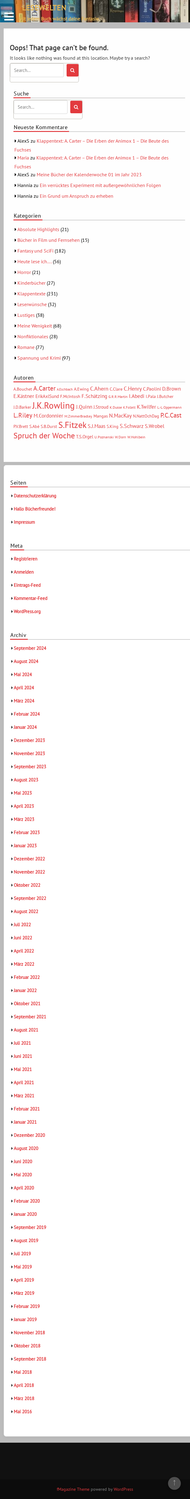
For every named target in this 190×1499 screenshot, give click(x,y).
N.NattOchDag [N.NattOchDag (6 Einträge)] (146, 416)
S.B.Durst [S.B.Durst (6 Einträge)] (49, 426)
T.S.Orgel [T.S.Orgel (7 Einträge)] (84, 437)
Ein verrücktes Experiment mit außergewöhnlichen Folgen (100, 185)
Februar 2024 (27, 714)
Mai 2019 (23, 1267)
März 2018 (24, 1398)
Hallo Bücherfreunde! (35, 509)
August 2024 (26, 661)
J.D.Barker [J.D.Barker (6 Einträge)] (22, 407)
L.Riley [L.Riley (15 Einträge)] (22, 415)
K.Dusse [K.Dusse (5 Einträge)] (116, 407)
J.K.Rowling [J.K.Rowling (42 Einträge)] (53, 405)
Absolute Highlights (38, 229)
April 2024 (24, 688)
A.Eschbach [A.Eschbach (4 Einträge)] (65, 389)
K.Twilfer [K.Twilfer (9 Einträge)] (146, 406)
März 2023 (24, 819)
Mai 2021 (23, 1069)
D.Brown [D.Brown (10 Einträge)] (171, 388)
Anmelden (24, 572)
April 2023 (24, 806)
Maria (23, 158)
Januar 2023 (25, 846)
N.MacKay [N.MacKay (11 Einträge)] (120, 415)
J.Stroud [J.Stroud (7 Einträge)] (100, 407)
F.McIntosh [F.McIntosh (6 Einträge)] (70, 396)
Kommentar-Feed (30, 598)
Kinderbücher (31, 283)
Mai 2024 (23, 674)
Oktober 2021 (27, 1003)
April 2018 (24, 1385)
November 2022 (29, 872)
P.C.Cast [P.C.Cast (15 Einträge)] (170, 415)
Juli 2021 (22, 1043)
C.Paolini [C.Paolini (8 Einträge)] (152, 389)
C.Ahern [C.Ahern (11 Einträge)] (99, 388)
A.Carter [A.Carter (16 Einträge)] (44, 388)
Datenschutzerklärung (35, 496)
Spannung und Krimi (39, 358)
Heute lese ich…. (34, 261)
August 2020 (26, 1148)
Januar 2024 (25, 727)
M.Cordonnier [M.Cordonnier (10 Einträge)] (48, 415)
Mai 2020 (23, 1175)
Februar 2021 (27, 1109)
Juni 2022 (23, 938)
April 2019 (24, 1280)
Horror (24, 272)
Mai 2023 (23, 793)
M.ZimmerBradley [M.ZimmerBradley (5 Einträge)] (78, 416)
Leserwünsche (32, 304)
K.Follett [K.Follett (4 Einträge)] (129, 407)
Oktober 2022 (27, 885)
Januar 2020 (25, 1214)
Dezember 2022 (29, 859)
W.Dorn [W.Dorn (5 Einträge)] (120, 437)
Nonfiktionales (32, 336)
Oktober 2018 (27, 1346)
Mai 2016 (23, 1412)
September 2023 (30, 767)
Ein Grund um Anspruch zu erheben (76, 196)
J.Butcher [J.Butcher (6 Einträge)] (165, 396)
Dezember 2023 (29, 740)
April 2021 (24, 1082)
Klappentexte (31, 293)
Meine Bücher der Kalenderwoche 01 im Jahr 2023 (89, 174)
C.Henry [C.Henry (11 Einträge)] (133, 388)
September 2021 (30, 1017)
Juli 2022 (22, 925)
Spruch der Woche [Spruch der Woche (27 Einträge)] (44, 435)
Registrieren (25, 559)
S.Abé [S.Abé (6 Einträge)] (34, 426)
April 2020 (24, 1188)
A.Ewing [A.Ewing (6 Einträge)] (81, 389)
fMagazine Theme (73, 1489)
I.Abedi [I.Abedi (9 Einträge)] (136, 396)
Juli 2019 (22, 1254)
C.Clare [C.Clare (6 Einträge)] (116, 389)
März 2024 (24, 701)
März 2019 (24, 1293)
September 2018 (30, 1359)
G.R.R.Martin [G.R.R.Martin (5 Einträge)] (118, 396)
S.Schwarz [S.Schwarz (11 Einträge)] (132, 425)
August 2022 (26, 911)
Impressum (24, 522)
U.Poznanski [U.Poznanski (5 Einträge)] (104, 437)
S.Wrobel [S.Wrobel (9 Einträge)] (154, 426)
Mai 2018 (23, 1372)
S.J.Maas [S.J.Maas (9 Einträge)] (96, 426)
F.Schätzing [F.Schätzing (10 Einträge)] (94, 395)
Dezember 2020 (29, 1135)
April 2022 (24, 951)
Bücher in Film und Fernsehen (48, 240)
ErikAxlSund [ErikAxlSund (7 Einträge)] (47, 396)
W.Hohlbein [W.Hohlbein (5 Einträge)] (136, 437)
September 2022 (30, 898)
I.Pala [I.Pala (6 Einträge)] (151, 396)
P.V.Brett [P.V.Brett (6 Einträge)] (20, 426)
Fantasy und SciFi (35, 251)
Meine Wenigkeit (34, 326)
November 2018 (29, 1333)
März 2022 (24, 964)
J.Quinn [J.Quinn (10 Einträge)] (84, 406)
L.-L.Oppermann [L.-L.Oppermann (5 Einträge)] (169, 407)
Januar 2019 (25, 1319)
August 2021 (26, 1030)
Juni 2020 (23, 1161)
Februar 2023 (27, 832)
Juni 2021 (23, 1056)
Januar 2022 (25, 990)
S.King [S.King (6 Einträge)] (113, 426)
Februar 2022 (27, 977)
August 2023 (26, 780)
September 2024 (30, 648)
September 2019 (30, 1227)
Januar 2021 (25, 1122)
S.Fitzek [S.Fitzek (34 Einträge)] (72, 424)
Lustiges (26, 315)
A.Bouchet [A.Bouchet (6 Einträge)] (22, 389)
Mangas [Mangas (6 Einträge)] (100, 416)
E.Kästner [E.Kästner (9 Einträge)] (23, 396)
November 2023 (29, 753)
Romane (26, 347)
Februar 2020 (27, 1201)
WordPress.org (27, 611)
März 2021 (24, 1096)
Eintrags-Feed (27, 585)
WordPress (123, 1489)
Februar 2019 (27, 1306)
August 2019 (26, 1240)
